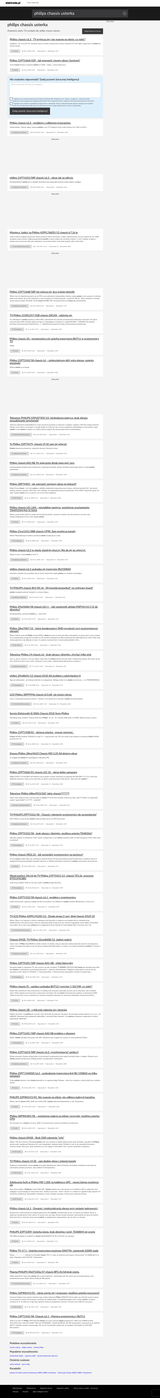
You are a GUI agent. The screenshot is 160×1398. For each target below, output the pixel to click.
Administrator (17, 1388)
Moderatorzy (31, 1388)
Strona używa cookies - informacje (86, 1388)
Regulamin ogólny (63, 1388)
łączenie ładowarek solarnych (47, 1356)
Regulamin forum (46, 1388)
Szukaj (125, 14)
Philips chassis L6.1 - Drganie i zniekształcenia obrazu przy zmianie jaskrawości (54, 1208)
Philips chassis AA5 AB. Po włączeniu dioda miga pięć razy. (42, 463)
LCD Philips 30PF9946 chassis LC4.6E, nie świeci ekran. (41, 694)
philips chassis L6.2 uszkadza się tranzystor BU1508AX (40, 569)
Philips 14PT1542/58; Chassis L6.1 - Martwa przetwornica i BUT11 (47, 1316)
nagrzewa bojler (30, 1356)
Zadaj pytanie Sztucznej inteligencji (29, 111)
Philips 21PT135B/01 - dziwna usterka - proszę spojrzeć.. (42, 732)
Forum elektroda (33, 3)
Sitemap (15, 1392)
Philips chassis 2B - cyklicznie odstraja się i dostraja (38, 1010)
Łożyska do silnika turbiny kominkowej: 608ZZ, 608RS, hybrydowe (33, 1373)
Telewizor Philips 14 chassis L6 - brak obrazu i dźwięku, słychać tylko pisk (50, 654)
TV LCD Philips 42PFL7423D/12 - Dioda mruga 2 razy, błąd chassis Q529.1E (52, 916)
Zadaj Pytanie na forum (92, 31)
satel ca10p (26, 1364)
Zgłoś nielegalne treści (40, 1392)
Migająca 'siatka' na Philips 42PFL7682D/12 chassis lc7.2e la (44, 232)
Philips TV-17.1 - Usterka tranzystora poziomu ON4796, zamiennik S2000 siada (54, 1250)
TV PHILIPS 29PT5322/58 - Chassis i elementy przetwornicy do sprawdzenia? (53, 814)
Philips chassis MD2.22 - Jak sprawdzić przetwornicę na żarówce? (46, 854)
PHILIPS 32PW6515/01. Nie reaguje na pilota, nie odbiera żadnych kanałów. (52, 1097)
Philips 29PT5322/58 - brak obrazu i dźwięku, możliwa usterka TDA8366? (51, 833)
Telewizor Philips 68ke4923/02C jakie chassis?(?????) (39, 793)
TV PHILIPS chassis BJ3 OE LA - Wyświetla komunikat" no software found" (51, 588)
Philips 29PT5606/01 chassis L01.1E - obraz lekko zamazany (43, 772)
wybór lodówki (15, 1364)
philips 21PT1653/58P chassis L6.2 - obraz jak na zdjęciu (41, 178)
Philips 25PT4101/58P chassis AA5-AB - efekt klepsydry (41, 963)
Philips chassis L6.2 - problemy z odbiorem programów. (40, 123)
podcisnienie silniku (16, 1356)
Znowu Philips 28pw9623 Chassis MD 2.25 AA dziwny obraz (43, 753)
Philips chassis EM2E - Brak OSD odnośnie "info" (37, 1138)
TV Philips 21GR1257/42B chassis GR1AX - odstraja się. (41, 315)
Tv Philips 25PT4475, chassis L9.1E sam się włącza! (38, 444)
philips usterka (27, 1347)
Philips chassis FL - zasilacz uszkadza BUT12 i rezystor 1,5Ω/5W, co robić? (51, 986)
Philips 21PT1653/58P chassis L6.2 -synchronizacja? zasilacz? (44, 1052)
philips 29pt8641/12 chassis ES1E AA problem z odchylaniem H (45, 676)
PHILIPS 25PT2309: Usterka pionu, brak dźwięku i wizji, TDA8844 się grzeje (52, 1232)
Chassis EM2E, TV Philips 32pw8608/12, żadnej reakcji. (41, 939)
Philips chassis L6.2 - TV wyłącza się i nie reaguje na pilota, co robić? (47, 39)
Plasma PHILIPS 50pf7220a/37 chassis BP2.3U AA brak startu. (44, 1272)
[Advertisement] (55, 156)
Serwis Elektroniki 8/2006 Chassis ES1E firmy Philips (39, 713)
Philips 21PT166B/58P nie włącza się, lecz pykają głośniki (42, 292)
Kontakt (25, 1392)
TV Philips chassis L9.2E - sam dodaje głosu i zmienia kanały (43, 1161)
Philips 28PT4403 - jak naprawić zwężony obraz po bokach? (43, 484)
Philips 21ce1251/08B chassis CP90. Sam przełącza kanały (43, 531)
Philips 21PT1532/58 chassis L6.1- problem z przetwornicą (43, 897)
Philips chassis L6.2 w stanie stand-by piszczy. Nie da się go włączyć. (48, 550)
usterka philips (39, 1347)
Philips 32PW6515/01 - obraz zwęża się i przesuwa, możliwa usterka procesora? (54, 1293)
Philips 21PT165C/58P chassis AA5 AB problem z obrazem (42, 1033)
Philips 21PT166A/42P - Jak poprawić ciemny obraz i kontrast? (45, 60)
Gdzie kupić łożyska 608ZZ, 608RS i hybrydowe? (75, 1373)
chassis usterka (15, 1347)
